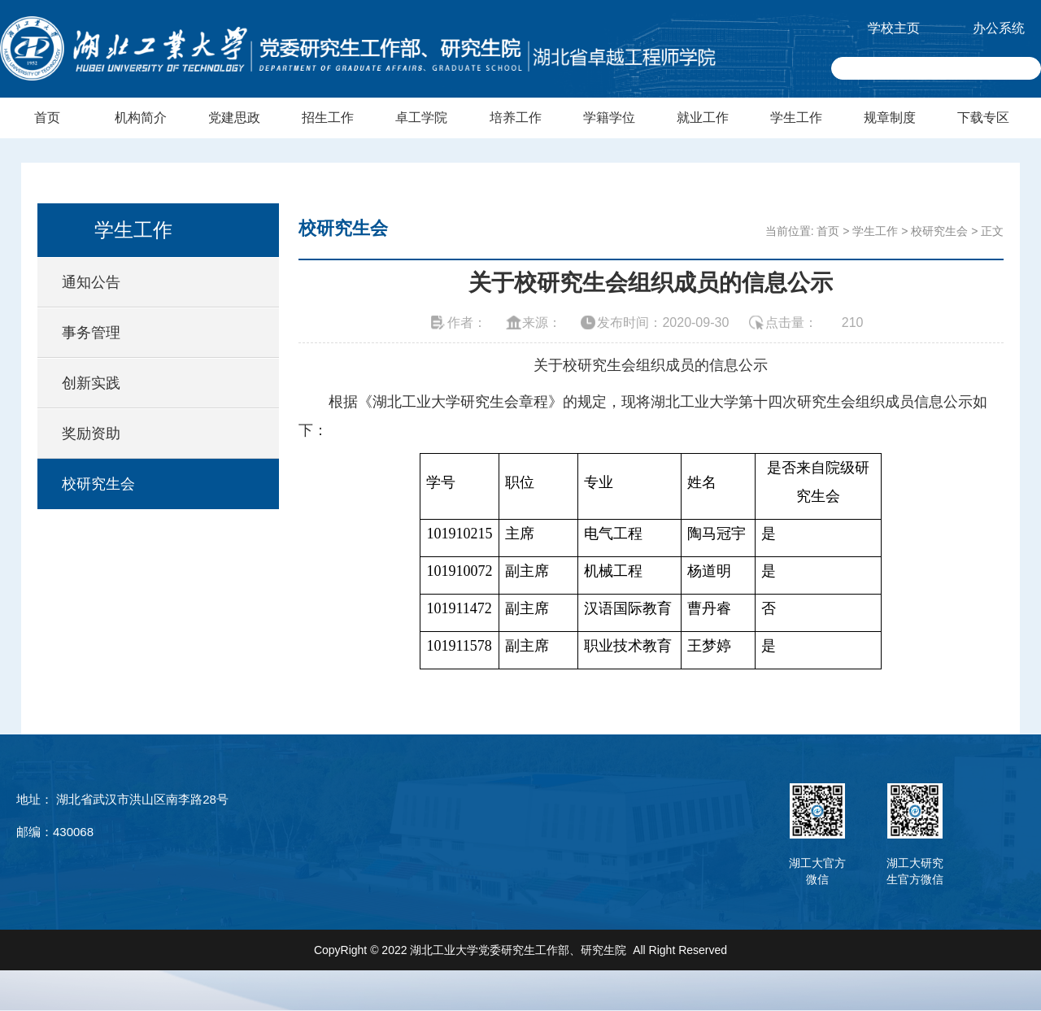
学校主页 (894, 28)
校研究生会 (98, 484)
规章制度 (890, 117)
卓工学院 (421, 117)
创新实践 (91, 383)
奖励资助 (91, 433)
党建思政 (234, 117)
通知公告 (91, 282)
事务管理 (91, 333)
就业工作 (703, 117)
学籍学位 (609, 117)
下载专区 (983, 117)
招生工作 (328, 117)
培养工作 (516, 117)
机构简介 (141, 117)
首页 (47, 117)
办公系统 (999, 28)
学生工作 (796, 117)
